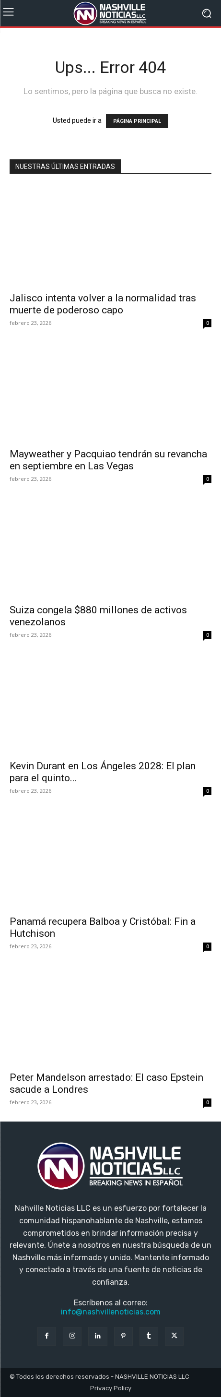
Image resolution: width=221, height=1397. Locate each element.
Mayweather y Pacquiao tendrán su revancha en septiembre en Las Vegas (108, 460)
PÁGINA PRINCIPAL (137, 121)
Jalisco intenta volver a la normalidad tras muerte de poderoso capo (103, 304)
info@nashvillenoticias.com (111, 1311)
